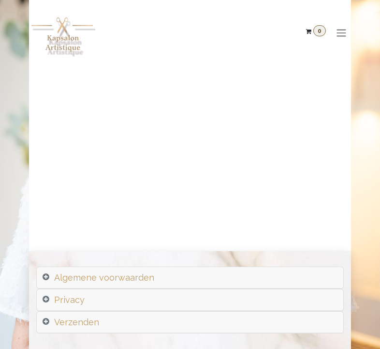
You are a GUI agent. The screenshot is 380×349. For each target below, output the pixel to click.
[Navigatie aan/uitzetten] (341, 33)
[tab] (190, 277)
